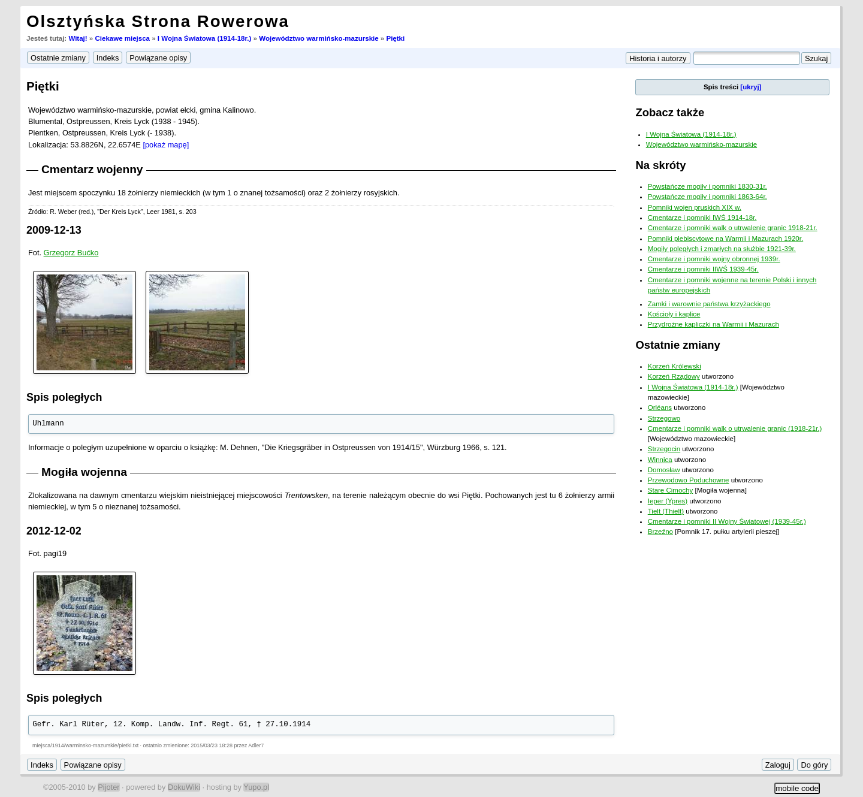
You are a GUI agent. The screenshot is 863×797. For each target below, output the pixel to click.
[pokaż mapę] (166, 144)
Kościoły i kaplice (674, 314)
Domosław (664, 469)
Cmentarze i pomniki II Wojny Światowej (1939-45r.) (727, 521)
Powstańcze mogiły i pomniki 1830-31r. (707, 186)
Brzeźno (660, 531)
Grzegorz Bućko (71, 252)
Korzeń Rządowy (674, 376)
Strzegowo (664, 418)
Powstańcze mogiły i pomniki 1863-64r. (707, 196)
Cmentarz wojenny (92, 169)
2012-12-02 (54, 531)
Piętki (395, 38)
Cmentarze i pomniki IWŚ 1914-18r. (702, 217)
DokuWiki (184, 787)
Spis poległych (64, 397)
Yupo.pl (256, 787)
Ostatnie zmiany (677, 345)
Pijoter (108, 787)
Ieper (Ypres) (667, 501)
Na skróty (660, 165)
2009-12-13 (54, 230)
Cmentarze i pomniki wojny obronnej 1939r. (714, 258)
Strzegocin (664, 448)
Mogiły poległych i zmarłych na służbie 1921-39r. (722, 248)
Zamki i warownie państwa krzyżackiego (709, 303)
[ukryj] (750, 86)
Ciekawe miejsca (122, 38)
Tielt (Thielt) (666, 511)
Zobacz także (669, 112)
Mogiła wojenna (84, 472)
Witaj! (77, 38)
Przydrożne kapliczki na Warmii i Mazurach (713, 324)
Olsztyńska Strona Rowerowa (157, 21)
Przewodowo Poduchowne (688, 480)
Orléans (660, 407)
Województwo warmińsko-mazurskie (318, 38)
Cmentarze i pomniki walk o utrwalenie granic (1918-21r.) (735, 428)
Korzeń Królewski (674, 366)
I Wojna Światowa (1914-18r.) (205, 38)
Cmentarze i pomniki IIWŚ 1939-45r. (703, 269)
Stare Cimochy (670, 490)
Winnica (660, 459)
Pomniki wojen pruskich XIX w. (694, 207)
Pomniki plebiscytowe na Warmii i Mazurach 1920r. (725, 238)
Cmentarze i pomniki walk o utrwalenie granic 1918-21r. (732, 227)
